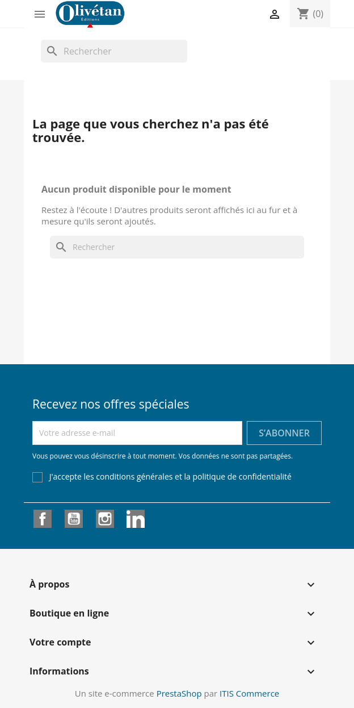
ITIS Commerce (249, 693)
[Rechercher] (114, 51)
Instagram (105, 519)
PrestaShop (179, 693)
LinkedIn (136, 519)
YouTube (74, 519)
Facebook (42, 519)
